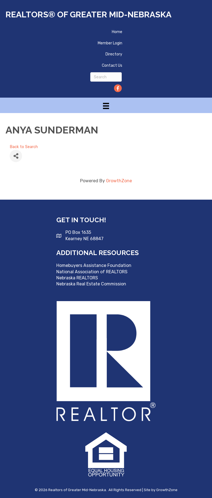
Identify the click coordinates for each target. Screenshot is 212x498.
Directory (113, 54)
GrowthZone (119, 180)
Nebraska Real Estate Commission (91, 284)
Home (117, 32)
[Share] (16, 156)
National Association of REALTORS (92, 271)
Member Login (110, 43)
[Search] (106, 77)
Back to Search (24, 146)
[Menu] (106, 106)
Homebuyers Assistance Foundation (93, 265)
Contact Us (112, 65)
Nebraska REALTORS (77, 277)
